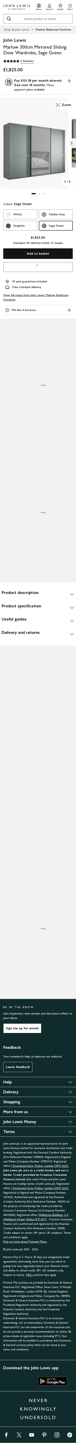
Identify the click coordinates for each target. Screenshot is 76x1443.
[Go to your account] (49, 6)
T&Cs (29, 1275)
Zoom (63, 105)
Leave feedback (18, 1067)
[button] (70, 6)
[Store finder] (39, 6)
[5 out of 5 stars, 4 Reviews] (18, 61)
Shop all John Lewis (16, 29)
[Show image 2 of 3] (71, 143)
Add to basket (38, 253)
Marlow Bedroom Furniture (53, 29)
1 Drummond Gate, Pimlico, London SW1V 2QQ (40, 1166)
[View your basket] (60, 6)
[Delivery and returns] (38, 634)
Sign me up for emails (22, 1028)
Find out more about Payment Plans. (25, 1241)
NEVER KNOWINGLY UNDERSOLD (38, 1408)
